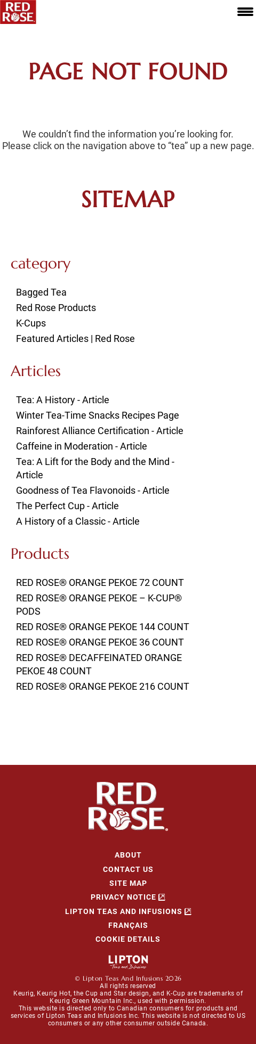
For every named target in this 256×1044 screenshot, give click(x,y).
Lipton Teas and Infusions (123, 911)
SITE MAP (128, 883)
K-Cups (31, 323)
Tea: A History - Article (62, 399)
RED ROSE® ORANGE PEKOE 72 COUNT (100, 582)
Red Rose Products (56, 307)
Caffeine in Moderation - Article (81, 446)
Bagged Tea (41, 292)
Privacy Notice (123, 897)
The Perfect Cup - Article (67, 505)
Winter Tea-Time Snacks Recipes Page (97, 415)
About (128, 855)
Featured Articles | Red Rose (75, 338)
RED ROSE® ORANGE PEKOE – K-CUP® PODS (99, 604)
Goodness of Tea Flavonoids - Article (93, 490)
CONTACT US (128, 869)
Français (128, 925)
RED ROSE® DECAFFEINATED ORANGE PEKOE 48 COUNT (99, 664)
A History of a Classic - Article (78, 521)
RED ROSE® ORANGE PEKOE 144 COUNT (102, 626)
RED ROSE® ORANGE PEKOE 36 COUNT (100, 642)
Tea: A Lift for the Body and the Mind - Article (95, 468)
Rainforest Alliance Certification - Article (99, 430)
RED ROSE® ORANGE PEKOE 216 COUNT (102, 686)
